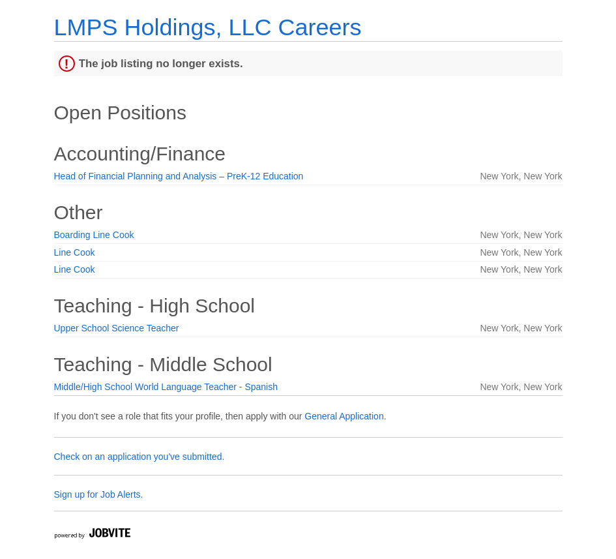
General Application (343, 416)
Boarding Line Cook (94, 235)
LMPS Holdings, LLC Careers (208, 27)
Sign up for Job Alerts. (98, 494)
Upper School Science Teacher (116, 328)
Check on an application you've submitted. (139, 456)
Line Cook (74, 252)
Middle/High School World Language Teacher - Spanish (166, 387)
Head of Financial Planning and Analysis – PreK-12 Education (179, 176)
